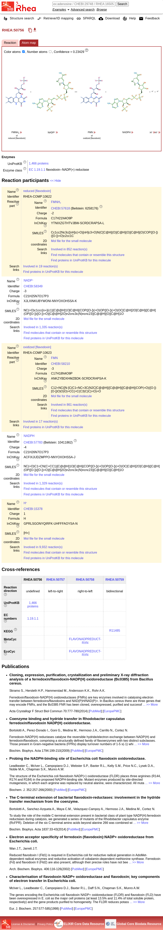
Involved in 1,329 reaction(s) (43, 483)
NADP (28, 280)
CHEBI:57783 (33, 442)
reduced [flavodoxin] (37, 191)
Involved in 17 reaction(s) (40, 421)
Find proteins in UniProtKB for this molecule (81, 260)
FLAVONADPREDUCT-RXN (85, 640)
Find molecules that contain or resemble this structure (88, 255)
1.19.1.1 (32, 618)
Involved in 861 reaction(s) (69, 404)
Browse (101, 9)
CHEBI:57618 (60, 208)
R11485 (114, 630)
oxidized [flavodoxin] (37, 347)
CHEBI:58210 (60, 363)
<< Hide (55, 180)
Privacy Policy (45, 924)
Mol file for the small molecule (71, 241)
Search (122, 4)
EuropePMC (112, 711)
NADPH (29, 435)
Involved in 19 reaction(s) (40, 266)
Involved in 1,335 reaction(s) (43, 327)
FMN (54, 358)
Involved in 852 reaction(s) (69, 249)
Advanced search (83, 9)
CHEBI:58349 (33, 286)
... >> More (150, 704)
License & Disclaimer (23, 924)
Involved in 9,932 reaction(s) (43, 547)
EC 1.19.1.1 (37, 169)
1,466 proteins (39, 163)
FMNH (56, 202)
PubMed (95, 711)
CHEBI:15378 (33, 509)
